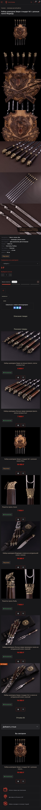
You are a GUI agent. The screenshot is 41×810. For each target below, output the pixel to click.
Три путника (10, 1)
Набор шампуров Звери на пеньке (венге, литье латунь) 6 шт (20, 364)
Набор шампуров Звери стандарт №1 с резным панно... (20, 768)
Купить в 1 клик (5, 297)
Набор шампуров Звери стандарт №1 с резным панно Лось (20, 460)
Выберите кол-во (6, 272)
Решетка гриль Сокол (9, 507)
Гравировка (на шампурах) (9, 260)
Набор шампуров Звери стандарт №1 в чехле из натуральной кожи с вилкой (20, 696)
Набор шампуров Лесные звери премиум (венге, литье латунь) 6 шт (20, 412)
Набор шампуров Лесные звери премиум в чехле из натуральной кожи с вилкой (20, 648)
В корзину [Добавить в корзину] (18, 377)
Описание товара (20, 316)
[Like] (23, 377)
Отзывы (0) (20, 718)
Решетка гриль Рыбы (9, 601)
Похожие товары (20, 329)
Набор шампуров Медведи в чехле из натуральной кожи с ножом (20, 554)
